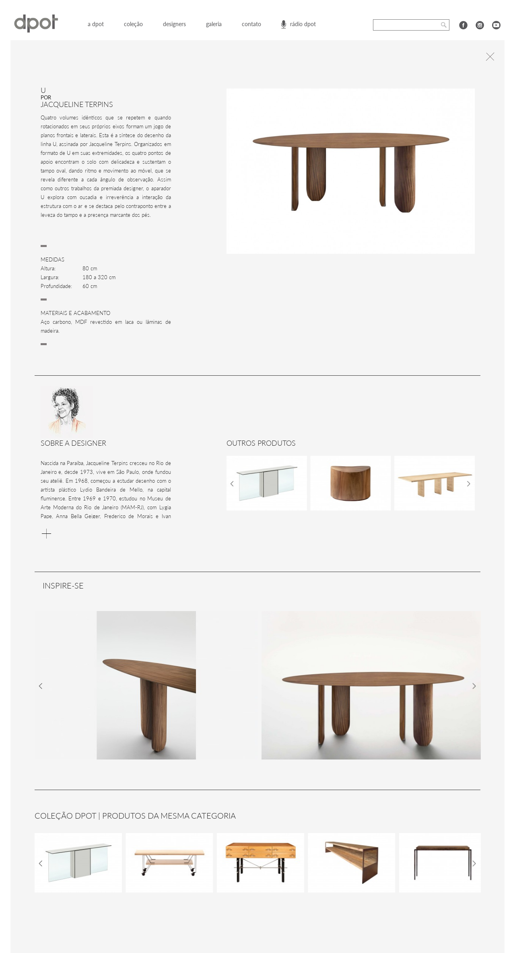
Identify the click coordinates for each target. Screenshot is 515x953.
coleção (133, 24)
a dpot (96, 24)
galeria (214, 24)
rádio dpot (303, 24)
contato (251, 24)
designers (174, 24)
